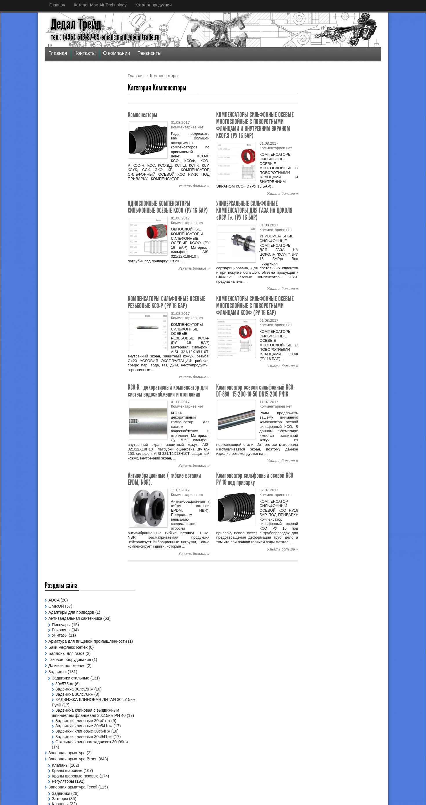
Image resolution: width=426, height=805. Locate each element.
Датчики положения (66, 164)
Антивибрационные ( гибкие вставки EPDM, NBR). (164, 478)
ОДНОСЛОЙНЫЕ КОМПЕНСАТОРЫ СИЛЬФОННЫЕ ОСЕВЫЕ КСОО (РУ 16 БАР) (168, 207)
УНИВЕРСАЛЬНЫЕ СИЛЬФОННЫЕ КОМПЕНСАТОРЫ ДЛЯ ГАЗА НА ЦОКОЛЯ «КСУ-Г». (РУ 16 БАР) (254, 210)
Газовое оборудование (69, 158)
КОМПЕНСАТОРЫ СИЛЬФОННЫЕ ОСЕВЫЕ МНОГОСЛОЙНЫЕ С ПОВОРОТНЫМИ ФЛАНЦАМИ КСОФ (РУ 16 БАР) (255, 306)
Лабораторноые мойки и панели (82, 430)
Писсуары (61, 117)
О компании (116, 53)
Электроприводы (64, 548)
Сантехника (59, 483)
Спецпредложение (65, 524)
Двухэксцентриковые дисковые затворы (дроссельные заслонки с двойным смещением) (341, 176)
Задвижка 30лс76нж (74, 193)
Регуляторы (63, 301)
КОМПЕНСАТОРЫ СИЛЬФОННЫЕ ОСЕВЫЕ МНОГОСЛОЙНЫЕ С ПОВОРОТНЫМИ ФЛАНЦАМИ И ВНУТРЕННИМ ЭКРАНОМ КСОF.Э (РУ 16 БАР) (255, 125)
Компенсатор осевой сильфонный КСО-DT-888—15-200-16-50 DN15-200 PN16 (255, 390)
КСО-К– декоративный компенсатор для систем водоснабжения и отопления (168, 390)
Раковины (61, 122)
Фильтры (60, 334)
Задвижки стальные (70, 177)
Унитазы (60, 128)
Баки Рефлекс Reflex (68, 146)
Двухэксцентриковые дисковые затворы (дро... (201, 717)
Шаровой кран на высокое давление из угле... (201, 698)
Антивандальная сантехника (75, 111)
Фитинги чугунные (69, 536)
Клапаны (60, 285)
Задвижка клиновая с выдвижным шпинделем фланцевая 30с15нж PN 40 (77, 214)
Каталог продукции (153, 5)
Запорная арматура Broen (72, 279)
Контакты (85, 53)
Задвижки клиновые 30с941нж (83, 251)
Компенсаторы (142, 114)
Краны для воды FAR (72, 419)
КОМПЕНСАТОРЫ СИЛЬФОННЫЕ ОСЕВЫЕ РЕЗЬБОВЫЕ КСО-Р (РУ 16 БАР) (166, 302)
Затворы (60, 318)
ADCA (53, 92)
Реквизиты (149, 53)
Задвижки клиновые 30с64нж (82, 240)
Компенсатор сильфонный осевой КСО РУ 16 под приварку (254, 478)
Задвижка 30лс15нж (74, 188)
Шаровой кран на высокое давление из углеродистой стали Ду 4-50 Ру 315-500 (344, 129)
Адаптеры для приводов (71, 105)
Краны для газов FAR (72, 425)
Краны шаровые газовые (75, 295)
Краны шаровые (67, 290)
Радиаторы (58, 471)
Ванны (58, 490)
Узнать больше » (194, 186)
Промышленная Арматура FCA (77, 465)
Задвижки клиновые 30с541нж (83, 230)
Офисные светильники (73, 502)
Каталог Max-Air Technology (100, 5)
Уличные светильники (72, 518)
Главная (57, 5)
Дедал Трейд (76, 24)
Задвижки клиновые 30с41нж (82, 224)
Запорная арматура (66, 272)
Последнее (324, 112)
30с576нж (64, 182)
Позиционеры (61, 459)
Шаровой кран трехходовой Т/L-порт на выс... (200, 735)
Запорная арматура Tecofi (72, 307)
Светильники (60, 496)
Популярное (364, 112)
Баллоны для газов (66, 152)
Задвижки (57, 170)
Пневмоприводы (63, 441)
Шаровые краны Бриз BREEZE (77, 542)
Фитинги (56, 530)
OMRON (56, 99)
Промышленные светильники (79, 508)
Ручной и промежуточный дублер (79, 477)
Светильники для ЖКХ (73, 513)
